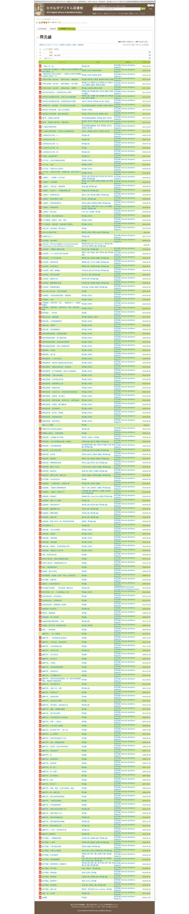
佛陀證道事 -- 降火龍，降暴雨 (52, 413)
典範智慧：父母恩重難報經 (51, 446)
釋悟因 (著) (86, 91)
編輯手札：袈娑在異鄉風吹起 (52, 817)
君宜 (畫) (101, 863)
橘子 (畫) (108, 863)
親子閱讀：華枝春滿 (49, 872)
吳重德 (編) (86, 441)
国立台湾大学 (75, 905)
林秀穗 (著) (86, 842)
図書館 (82, 905)
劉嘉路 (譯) (105, 181)
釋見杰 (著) (103, 176)
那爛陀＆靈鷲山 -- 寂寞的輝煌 (52, 433)
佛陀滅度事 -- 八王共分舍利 (52, 359)
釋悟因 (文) (95, 83)
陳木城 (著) (102, 858)
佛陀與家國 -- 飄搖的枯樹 (51, 388)
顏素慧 (84, 521)
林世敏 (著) (86, 505)
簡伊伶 (107, 79)
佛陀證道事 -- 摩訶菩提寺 (51, 421)
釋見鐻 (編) (91, 179)
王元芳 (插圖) (95, 262)
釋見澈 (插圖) (95, 195)
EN (152, 5)
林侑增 (101, 79)
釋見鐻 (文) (86, 83)
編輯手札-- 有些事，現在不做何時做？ (55, 746)
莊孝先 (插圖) (95, 483)
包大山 (88, 881)
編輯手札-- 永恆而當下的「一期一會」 (55, 730)
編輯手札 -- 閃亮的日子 (50, 692)
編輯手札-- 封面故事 (49, 763)
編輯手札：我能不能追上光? (52, 813)
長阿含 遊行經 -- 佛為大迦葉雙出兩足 (55, 559)
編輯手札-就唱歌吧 (48, 834)
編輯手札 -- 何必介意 (49, 659)
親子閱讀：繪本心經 (49, 889)
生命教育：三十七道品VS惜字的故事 (55, 253)
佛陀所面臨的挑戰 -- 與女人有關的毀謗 (56, 346)
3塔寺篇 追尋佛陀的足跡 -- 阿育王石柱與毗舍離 (59, 97)
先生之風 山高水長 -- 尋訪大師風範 (54, 291)
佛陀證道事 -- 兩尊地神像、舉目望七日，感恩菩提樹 (60, 400)
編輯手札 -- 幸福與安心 (50, 671)
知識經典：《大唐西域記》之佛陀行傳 (55, 483)
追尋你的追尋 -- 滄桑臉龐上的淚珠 (54, 605)
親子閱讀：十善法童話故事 (51, 846)
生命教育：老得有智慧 (50, 262)
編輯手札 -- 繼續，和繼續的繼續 (53, 709)
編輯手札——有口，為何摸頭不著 (54, 830)
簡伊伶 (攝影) (90, 98)
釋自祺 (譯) (109, 244)
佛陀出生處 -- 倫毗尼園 (50, 317)
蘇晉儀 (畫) (99, 851)
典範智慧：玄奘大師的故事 (51, 450)
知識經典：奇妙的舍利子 (51, 505)
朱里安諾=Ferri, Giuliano (97, 889)
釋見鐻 (84, 79)
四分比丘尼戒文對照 (49, 232)
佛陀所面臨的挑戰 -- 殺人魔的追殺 (54, 338)
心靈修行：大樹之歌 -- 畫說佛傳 (53, 186)
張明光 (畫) (103, 252)
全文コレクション (110, 13)
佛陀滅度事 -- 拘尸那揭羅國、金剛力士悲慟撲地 (59, 371)
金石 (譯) (85, 246)
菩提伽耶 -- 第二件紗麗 (50, 617)
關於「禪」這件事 (48, 893)
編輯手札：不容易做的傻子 (51, 805)
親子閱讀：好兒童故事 (50, 855)
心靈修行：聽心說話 (49, 212)
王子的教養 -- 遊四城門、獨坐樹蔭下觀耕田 (57, 224)
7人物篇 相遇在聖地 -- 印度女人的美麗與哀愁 (58, 131)
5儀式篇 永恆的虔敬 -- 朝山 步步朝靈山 (56, 110)
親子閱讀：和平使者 (49, 868)
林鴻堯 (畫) (89, 860)
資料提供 (102, 2)
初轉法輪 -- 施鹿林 (48, 534)
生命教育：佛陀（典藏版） (51, 270)
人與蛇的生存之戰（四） (51, 152)
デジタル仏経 (122, 13)
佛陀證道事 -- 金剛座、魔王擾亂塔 (54, 404)
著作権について (112, 2)
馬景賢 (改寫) (86, 454)
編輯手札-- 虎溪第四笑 (50, 759)
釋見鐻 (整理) (97, 70)
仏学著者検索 (42, 29)
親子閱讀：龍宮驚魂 (49, 885)
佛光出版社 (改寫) (88, 851)
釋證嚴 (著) (86, 258)
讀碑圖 (44, 897)
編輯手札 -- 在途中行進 (50, 650)
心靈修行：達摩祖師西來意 (51, 203)
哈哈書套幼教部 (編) (89, 445)
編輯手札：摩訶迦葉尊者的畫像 (53, 821)
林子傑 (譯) (96, 270)
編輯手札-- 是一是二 (49, 767)
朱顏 (83, 872)
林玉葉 (109, 118)
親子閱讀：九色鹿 (48, 842)
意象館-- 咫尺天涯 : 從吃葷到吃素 (54, 625)
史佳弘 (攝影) (104, 91)
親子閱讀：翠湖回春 (49, 877)
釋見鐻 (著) (86, 66)
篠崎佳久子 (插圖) (98, 491)
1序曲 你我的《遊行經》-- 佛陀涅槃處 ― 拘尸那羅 (60, 84)
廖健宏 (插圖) (95, 842)
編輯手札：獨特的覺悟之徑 (51, 826)
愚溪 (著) (85, 471)
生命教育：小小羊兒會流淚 (51, 258)
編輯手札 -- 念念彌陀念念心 (52, 675)
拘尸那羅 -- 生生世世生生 (51, 479)
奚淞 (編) (85, 186)
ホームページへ (145, 2)
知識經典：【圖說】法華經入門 (53, 492)
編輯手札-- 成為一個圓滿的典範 (53, 742)
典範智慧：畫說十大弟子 (51, 467)
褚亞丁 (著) (86, 488)
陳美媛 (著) (103, 96)
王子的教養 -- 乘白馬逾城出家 (52, 216)
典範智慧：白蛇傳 (48, 454)
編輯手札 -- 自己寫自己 (50, 654)
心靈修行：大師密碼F (49, 182)
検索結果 (53, 29)
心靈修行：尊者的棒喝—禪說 (52, 199)
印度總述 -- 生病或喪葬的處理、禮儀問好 (56, 295)
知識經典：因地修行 (49, 496)
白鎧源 (90, 88)
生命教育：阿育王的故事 (51, 275)
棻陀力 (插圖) (94, 471)
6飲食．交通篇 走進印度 (50, 118)
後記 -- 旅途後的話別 (49, 567)
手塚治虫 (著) (86, 270)
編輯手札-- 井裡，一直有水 (51, 721)
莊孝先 (90, 160)
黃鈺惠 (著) (86, 863)
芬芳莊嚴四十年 (47, 525)
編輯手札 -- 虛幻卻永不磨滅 (52, 701)
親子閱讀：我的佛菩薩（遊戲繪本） (55, 864)
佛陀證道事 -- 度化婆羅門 (51, 408)
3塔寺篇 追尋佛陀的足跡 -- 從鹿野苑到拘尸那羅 (59, 101)
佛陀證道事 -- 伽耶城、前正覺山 (53, 396)
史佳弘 (109, 126)
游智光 (90, 437)
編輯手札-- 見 (47, 755)
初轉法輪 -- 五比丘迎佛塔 (51, 530)
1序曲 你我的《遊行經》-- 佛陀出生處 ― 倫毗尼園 (60, 79)
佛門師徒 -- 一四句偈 (49, 313)
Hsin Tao (85, 212)
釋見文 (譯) (95, 463)
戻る (150, 9)
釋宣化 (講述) (86, 203)
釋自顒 (84, 208)
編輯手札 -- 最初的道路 (50, 697)
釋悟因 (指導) (86, 232)
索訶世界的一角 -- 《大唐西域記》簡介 (56, 592)
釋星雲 (84, 437)
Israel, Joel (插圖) (105, 206)
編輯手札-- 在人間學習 (50, 734)
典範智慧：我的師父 (49, 458)
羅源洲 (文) (103, 83)
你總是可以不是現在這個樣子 (52, 429)
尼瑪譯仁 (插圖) (96, 488)
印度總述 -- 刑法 (48, 300)
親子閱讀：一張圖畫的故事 (51, 838)
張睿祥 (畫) (102, 854)
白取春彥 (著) (86, 491)
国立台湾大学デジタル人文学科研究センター (102, 905)
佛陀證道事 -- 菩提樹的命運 (52, 417)
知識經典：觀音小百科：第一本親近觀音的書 (58, 521)
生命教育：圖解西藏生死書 (51, 283)
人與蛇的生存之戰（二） (51, 139)
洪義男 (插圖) (97, 454)
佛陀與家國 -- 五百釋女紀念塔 (52, 379)
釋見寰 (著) (95, 176)
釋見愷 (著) (86, 176)
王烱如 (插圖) (94, 287)
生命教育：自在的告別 (50, 266)
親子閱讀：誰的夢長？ (50, 881)
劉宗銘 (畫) (95, 505)
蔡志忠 (84, 199)
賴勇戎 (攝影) (100, 85)
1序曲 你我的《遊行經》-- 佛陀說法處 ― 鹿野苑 (59, 88)
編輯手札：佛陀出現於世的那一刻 (54, 809)
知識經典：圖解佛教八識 (51, 509)
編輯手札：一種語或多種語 (51, 801)
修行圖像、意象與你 (49, 580)
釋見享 (90, 101)
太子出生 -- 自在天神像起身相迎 (53, 160)
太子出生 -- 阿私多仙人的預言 (52, 169)
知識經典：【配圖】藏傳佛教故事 (54, 488)
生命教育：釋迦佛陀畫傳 (51, 287)
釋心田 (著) (86, 249)
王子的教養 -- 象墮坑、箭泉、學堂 (54, 220)
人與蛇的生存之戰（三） (51, 144)
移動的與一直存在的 (49, 609)
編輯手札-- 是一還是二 (50, 771)
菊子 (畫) (94, 854)
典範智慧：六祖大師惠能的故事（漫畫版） (57, 441)
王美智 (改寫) (86, 467)
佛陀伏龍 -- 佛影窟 (48, 325)
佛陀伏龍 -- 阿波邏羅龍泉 (51, 329)
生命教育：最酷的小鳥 (50, 279)
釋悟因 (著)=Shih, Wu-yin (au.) (93, 244)
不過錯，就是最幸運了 (50, 156)
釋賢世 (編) (96, 232)
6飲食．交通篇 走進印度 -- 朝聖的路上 (55, 122)
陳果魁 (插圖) (97, 203)
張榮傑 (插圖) (95, 266)
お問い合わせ (92, 2)
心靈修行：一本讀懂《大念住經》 (54, 177)
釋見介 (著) (86, 195)
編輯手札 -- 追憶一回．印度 (52, 688)
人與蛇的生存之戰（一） (51, 135)
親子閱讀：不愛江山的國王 (51, 851)
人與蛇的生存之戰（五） (51, 148)
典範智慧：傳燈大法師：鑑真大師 (54, 475)
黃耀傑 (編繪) (97, 475)
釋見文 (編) (86, 463)
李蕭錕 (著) (86, 191)
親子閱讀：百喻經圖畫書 (51, 859)
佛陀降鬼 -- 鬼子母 (48, 354)
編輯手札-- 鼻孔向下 (49, 784)
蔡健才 (89, 868)
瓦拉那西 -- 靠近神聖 (49, 240)
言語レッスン (134, 13)
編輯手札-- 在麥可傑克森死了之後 (54, 738)
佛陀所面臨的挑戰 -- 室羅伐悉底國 (54, 334)
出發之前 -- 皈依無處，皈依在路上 (54, 228)
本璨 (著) (85, 885)
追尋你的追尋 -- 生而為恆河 (52, 596)
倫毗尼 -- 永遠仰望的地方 (51, 584)
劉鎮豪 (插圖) (95, 283)
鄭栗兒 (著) (86, 181)
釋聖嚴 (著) (86, 262)
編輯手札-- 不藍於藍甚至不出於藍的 (55, 717)
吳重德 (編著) (86, 846)
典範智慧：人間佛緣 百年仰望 (52, 437)
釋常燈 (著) (86, 279)
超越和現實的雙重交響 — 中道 (53, 621)
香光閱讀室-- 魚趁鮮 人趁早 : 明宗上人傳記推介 (59, 575)
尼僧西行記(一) (47, 236)
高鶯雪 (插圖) (95, 181)
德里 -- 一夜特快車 (48, 630)
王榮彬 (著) (95, 96)
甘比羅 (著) (86, 206)
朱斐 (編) (85, 287)
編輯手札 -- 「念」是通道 (51, 634)
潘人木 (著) (93, 858)
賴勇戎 (95, 88)
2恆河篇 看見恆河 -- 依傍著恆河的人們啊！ (57, 92)
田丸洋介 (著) (86, 275)
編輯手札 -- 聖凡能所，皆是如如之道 (55, 705)
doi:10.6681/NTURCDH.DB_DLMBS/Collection (94, 911)
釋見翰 (90, 79)
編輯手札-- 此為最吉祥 (50, 751)
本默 (83, 868)
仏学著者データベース (51, 19)
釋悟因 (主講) (86, 70)
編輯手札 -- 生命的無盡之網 (52, 646)
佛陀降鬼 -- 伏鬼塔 (48, 350)
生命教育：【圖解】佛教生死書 (53, 249)
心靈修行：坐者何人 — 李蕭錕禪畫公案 (56, 191)
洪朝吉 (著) (86, 509)
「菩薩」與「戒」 (48, 66)
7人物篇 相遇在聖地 (49, 127)
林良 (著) (85, 858)
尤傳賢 (92, 212)
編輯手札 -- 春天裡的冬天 (51, 684)
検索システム (97, 13)
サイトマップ (60, 2)
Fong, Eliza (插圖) (97, 496)
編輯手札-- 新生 (47, 780)
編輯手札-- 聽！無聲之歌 (51, 792)
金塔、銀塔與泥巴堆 (49, 555)
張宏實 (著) (86, 283)
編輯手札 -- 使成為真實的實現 (52, 667)
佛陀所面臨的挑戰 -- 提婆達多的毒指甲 (56, 342)
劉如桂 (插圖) (95, 458)
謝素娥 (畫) (95, 838)
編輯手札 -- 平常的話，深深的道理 (54, 642)
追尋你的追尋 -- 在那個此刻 (52, 600)
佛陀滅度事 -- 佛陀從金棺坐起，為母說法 (56, 367)
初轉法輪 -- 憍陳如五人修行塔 (52, 550)
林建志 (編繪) (86, 475)
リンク (142, 13)
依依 (98, 126)
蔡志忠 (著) (86, 517)
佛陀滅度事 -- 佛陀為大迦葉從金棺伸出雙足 (57, 363)
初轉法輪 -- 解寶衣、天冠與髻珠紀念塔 (56, 546)
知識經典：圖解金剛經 (50, 513)
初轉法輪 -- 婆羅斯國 (49, 538)
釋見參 (84, 625)
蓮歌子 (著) (86, 252)
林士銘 (101, 101)
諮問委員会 (82, 2)
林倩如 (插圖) (95, 258)
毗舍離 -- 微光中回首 (49, 571)
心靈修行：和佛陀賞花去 (51, 195)
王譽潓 (95, 79)
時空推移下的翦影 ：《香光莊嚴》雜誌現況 (57, 588)
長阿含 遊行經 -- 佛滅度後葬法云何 (54, 563)
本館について (71, 2)
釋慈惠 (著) (86, 854)
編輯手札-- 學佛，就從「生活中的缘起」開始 (58, 788)
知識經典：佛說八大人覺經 (51, 500)
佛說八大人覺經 (47, 425)
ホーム (39, 19)
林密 (111, 79)
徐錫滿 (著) (86, 496)
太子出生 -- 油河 (48, 164)
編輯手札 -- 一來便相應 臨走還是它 (54, 638)
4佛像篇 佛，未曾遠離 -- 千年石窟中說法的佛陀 (59, 105)
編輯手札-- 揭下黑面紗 (50, 776)
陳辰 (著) (94, 863)
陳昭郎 (101, 114)
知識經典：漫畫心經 (49, 517)
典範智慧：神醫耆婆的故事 (51, 463)
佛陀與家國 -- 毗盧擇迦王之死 (52, 384)
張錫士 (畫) (95, 252)
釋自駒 (84, 121)
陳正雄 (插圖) (95, 441)
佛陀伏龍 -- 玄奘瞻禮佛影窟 (52, 321)
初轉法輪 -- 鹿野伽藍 (49, 542)
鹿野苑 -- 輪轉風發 (48, 613)
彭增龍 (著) (86, 838)
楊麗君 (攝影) (90, 85)
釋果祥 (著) (86, 458)
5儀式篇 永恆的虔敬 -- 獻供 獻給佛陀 (55, 114)
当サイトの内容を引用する (129, 2)
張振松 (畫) (93, 885)
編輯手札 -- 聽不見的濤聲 (51, 713)
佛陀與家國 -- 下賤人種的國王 (52, 375)
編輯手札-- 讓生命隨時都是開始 (53, 796)
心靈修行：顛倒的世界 (50, 207)
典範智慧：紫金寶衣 (49, 471)
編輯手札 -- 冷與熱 (48, 663)
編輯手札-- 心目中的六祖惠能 (52, 726)
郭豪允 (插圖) (97, 467)
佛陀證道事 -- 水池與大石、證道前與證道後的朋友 (60, 392)
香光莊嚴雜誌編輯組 (89, 105)
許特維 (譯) (95, 206)
